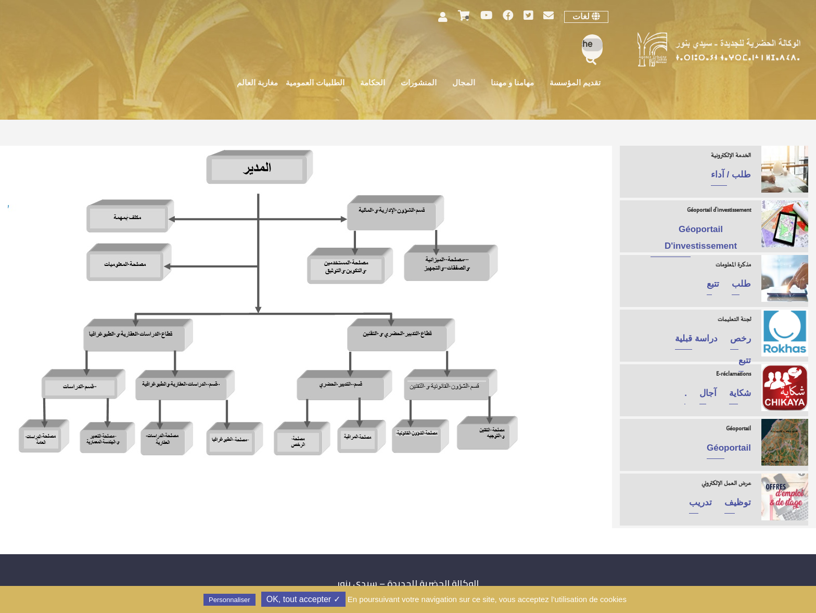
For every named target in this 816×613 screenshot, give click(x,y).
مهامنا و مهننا (512, 83)
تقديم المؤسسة (575, 83)
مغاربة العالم (257, 83)
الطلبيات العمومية (315, 83)
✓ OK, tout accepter (303, 599)
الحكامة (372, 83)
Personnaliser (229, 600)
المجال (463, 83)
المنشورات (419, 83)
